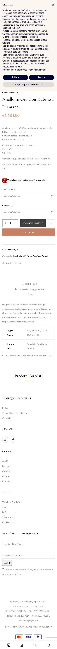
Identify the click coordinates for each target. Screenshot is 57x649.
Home (5, 89)
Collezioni (15, 89)
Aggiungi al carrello (33, 223)
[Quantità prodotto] (10, 223)
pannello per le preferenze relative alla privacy (24, 628)
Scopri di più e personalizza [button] (28, 643)
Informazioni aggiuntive (29, 289)
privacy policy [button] (24, 574)
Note (30, 294)
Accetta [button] (41, 635)
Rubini (45, 256)
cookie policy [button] (13, 586)
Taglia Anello (8, 189)
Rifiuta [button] (15, 635)
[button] (51, 8)
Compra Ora (29, 232)
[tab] (29, 283)
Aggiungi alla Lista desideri (51, 223)
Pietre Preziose (29, 89)
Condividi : (7, 263)
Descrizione (29, 284)
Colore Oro (8, 205)
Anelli (15, 256)
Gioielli (22, 256)
